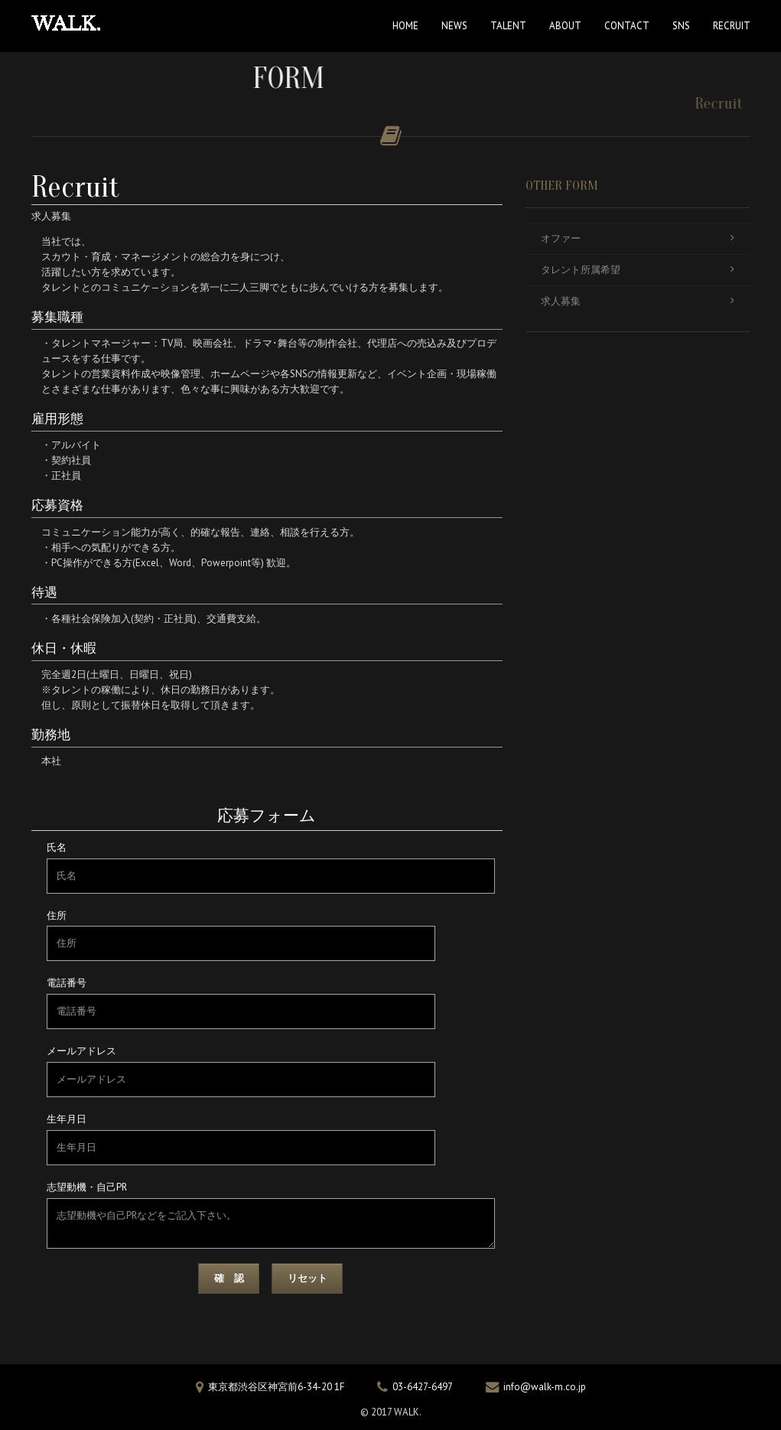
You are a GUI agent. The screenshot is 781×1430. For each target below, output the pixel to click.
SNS (681, 25)
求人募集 (637, 301)
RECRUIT (731, 25)
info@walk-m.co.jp (544, 1386)
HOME (405, 25)
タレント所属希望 (637, 269)
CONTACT (626, 25)
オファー (637, 238)
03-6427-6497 (422, 1386)
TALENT (508, 25)
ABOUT (565, 25)
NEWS (454, 25)
